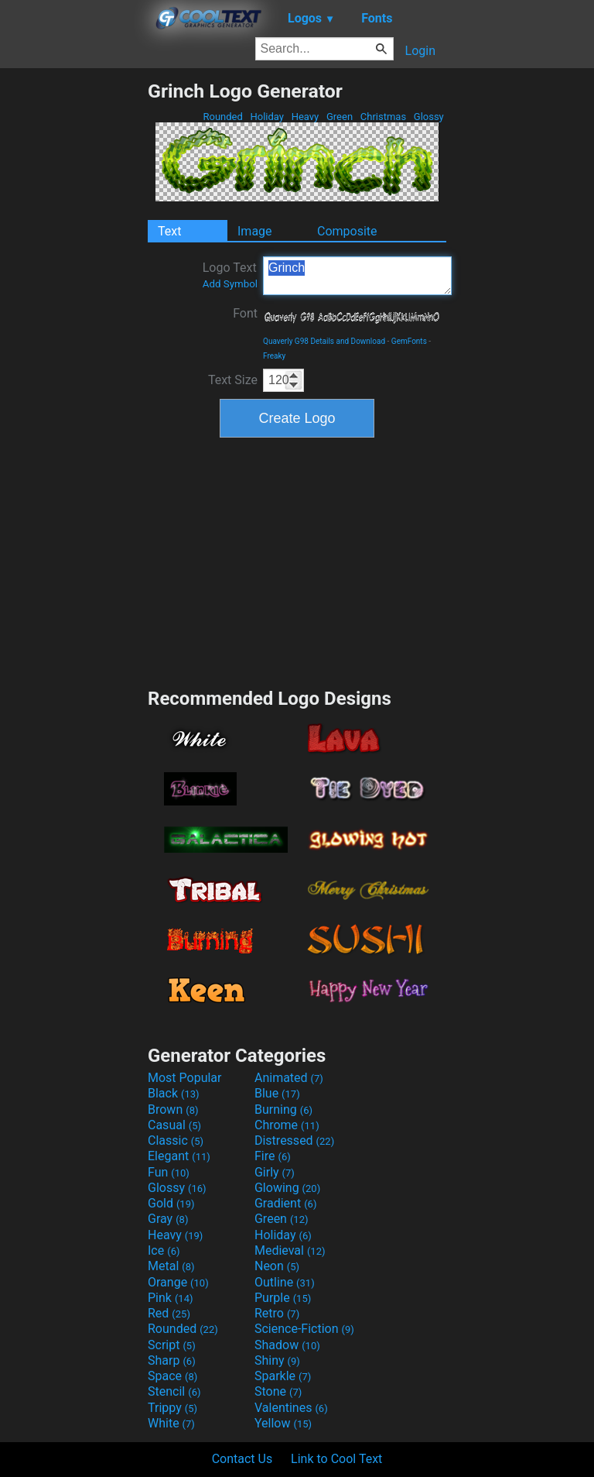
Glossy (428, 116)
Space (172, 1376)
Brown (173, 1109)
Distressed (294, 1140)
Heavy (304, 116)
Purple (282, 1297)
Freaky (274, 356)
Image (254, 231)
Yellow (283, 1423)
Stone (278, 1391)
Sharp (172, 1360)
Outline (284, 1282)
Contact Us (242, 1458)
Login (420, 50)
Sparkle (282, 1376)
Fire (272, 1156)
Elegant (179, 1156)
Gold (171, 1203)
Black (174, 1093)
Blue (277, 1093)
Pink (170, 1297)
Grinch (357, 275)
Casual (174, 1125)
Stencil (174, 1391)
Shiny (277, 1360)
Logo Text (230, 275)
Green (340, 116)
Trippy (172, 1407)
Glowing (287, 1187)
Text (169, 231)
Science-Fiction (304, 1328)
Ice (163, 1250)
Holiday (267, 116)
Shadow (287, 1345)
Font (245, 313)
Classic (175, 1140)
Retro (276, 1313)
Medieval (290, 1250)
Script (172, 1345)
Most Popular (185, 1077)
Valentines (291, 1407)
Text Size (233, 380)
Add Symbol (230, 284)
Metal (171, 1266)
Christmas (383, 116)
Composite (347, 231)
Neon (276, 1266)
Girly (274, 1172)
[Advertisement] (73, 312)
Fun (168, 1172)
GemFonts (409, 341)
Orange (178, 1282)
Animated (288, 1077)
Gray (168, 1218)
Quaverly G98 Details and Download (324, 341)
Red (169, 1313)
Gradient (285, 1203)
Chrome (286, 1125)
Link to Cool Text (336, 1458)
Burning (283, 1109)
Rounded (222, 116)
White (171, 1423)
